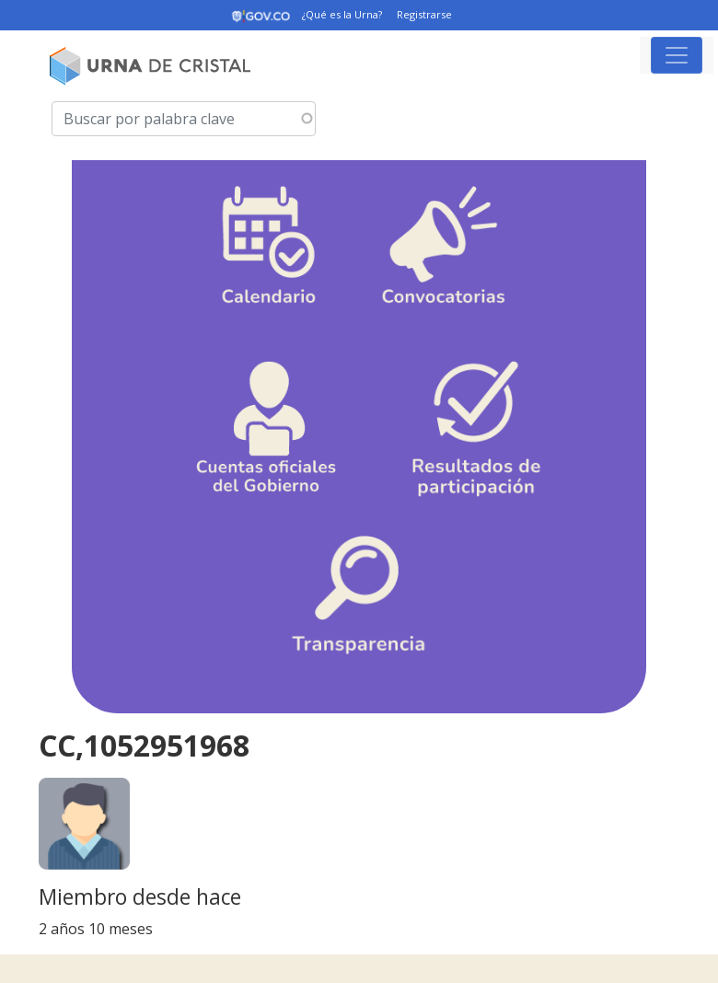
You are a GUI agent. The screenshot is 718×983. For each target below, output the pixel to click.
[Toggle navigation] (676, 55)
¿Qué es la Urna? (342, 14)
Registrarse (424, 14)
